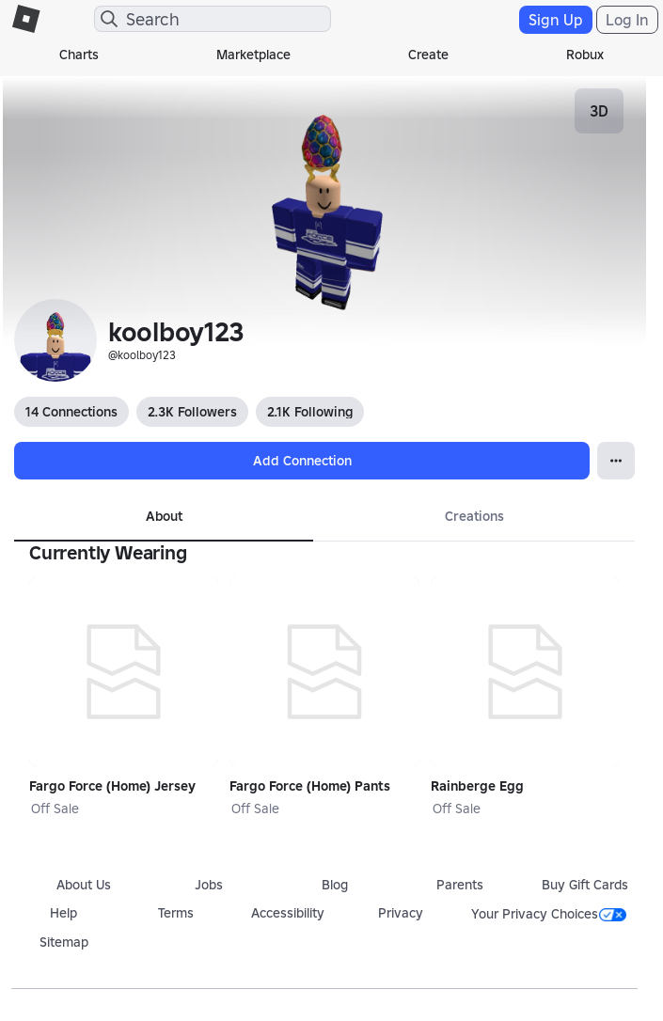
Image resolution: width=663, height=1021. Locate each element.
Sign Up (556, 19)
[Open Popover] (616, 460)
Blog (335, 884)
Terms (176, 912)
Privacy (400, 912)
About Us (83, 884)
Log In (627, 19)
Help (63, 912)
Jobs (209, 884)
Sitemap (63, 942)
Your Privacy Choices (548, 913)
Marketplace (253, 54)
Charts (79, 54)
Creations (474, 516)
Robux (585, 54)
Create (428, 54)
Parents (459, 884)
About (164, 516)
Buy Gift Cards (585, 884)
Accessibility (287, 912)
